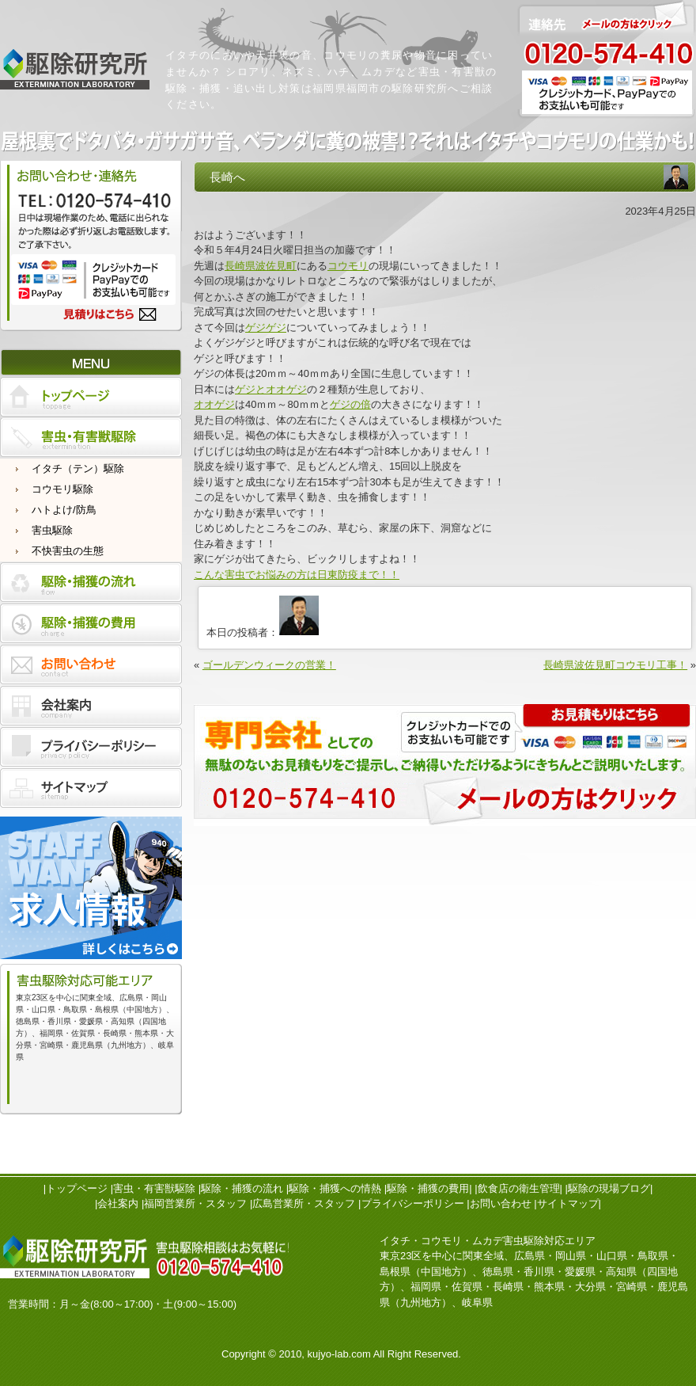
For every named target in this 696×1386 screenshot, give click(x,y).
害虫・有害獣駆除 (154, 1188)
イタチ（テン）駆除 (78, 468)
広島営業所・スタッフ (303, 1203)
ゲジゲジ (265, 327)
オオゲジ (214, 404)
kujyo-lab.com (339, 1354)
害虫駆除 (52, 530)
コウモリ (348, 266)
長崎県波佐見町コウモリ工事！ (615, 665)
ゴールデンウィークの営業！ (269, 665)
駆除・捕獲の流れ (242, 1188)
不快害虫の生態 (68, 551)
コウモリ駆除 (62, 489)
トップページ (77, 1188)
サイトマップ (568, 1203)
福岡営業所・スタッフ (195, 1203)
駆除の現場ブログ (609, 1188)
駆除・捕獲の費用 (428, 1188)
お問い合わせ (500, 1203)
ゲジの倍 (350, 404)
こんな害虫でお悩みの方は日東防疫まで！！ (296, 575)
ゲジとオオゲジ (271, 389)
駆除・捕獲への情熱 (335, 1188)
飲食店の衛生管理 (519, 1188)
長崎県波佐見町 (261, 266)
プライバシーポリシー (412, 1203)
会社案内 (117, 1203)
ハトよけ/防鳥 (64, 510)
